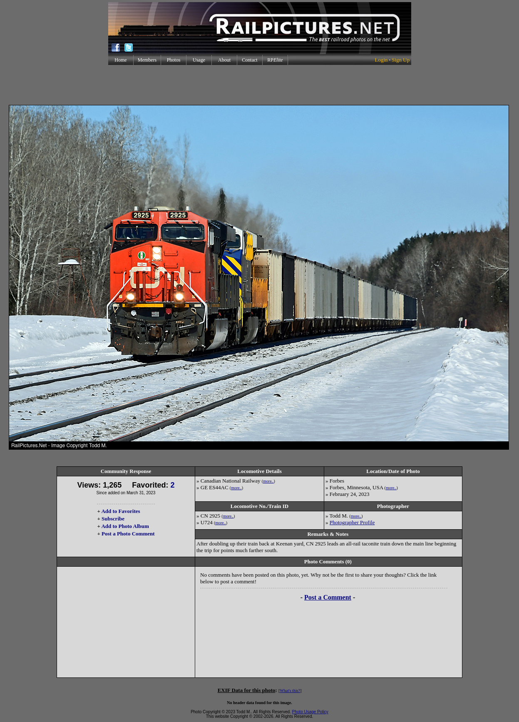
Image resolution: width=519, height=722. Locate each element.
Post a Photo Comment (128, 533)
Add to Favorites (120, 511)
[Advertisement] (259, 85)
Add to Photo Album (125, 526)
